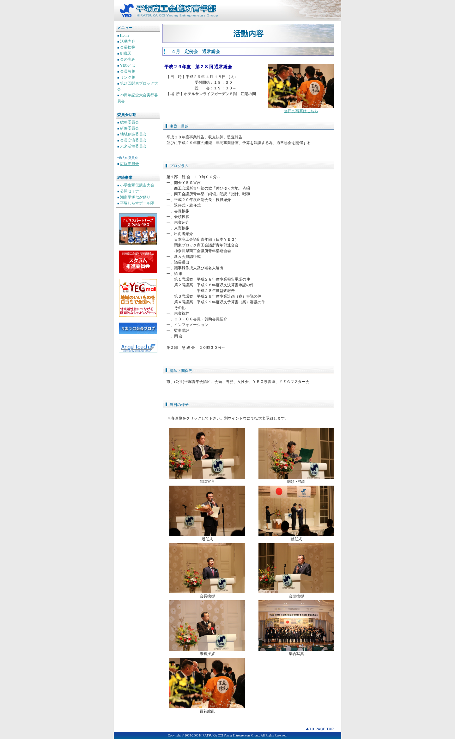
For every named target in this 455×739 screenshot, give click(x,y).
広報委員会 (129, 163)
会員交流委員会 (133, 140)
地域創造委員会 (133, 134)
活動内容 (127, 41)
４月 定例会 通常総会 (195, 51)
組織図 (125, 53)
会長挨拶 (127, 47)
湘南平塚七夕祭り (135, 197)
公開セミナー (131, 191)
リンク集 (127, 77)
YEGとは (128, 65)
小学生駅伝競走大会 (137, 185)
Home (124, 35)
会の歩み (127, 59)
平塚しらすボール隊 (137, 203)
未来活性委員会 (133, 146)
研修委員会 (129, 128)
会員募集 (127, 71)
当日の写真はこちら (301, 111)
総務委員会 (129, 122)
